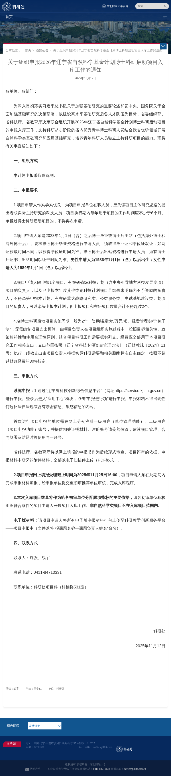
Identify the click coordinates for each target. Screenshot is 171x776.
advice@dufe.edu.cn (135, 768)
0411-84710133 (101, 768)
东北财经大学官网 (117, 6)
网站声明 (35, 768)
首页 (28, 50)
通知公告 (42, 50)
